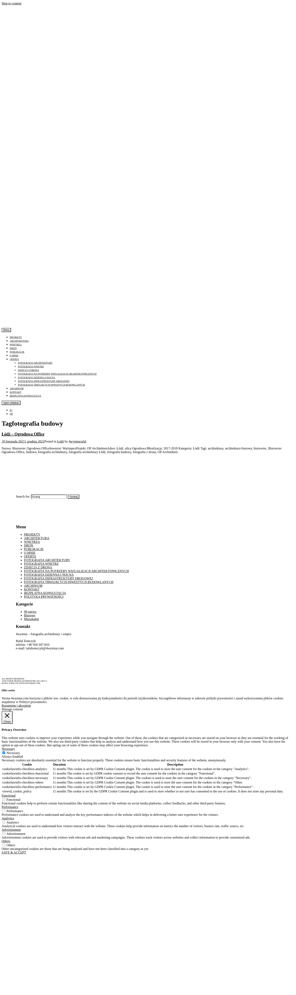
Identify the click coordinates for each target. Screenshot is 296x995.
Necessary (13, 753)
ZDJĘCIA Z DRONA (28, 370)
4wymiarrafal (77, 441)
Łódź (60, 441)
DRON (13, 348)
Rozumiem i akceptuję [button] (16, 705)
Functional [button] (8, 795)
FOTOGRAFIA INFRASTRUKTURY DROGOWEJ (44, 381)
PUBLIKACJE (17, 351)
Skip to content (11, 3)
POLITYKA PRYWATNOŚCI (43, 596)
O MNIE (14, 355)
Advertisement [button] (11, 829)
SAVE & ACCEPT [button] (14, 852)
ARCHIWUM (17, 388)
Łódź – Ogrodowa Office (23, 434)
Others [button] (6, 841)
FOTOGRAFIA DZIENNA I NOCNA (36, 377)
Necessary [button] (8, 749)
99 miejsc (30, 611)
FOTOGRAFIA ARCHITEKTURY (35, 362)
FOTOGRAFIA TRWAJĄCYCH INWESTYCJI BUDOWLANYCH (51, 384)
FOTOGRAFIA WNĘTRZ (31, 366)
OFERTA (14, 359)
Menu (6, 330)
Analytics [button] (8, 818)
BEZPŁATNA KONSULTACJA (25, 395)
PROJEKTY (16, 337)
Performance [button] (10, 807)
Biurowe (29, 615)
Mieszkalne (31, 619)
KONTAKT (15, 392)
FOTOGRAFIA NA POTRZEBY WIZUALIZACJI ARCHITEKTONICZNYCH (57, 373)
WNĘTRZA (16, 344)
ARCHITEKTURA (19, 341)
